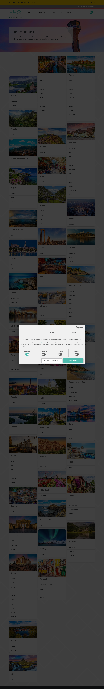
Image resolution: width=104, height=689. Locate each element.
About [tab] (74, 332)
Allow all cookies (73, 360)
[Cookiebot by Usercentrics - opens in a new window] (77, 327)
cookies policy (43, 342)
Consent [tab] (30, 332)
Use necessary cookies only (51, 360)
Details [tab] (52, 332)
